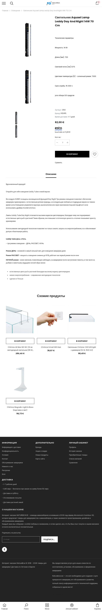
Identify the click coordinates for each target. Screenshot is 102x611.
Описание (51, 174)
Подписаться (50, 539)
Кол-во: (58, 137)
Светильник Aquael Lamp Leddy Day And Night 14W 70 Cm (47, 10)
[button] (26, 606)
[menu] (4, 3)
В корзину (72, 154)
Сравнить (58, 162)
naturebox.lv (57, 594)
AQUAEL (63, 113)
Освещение (15, 10)
